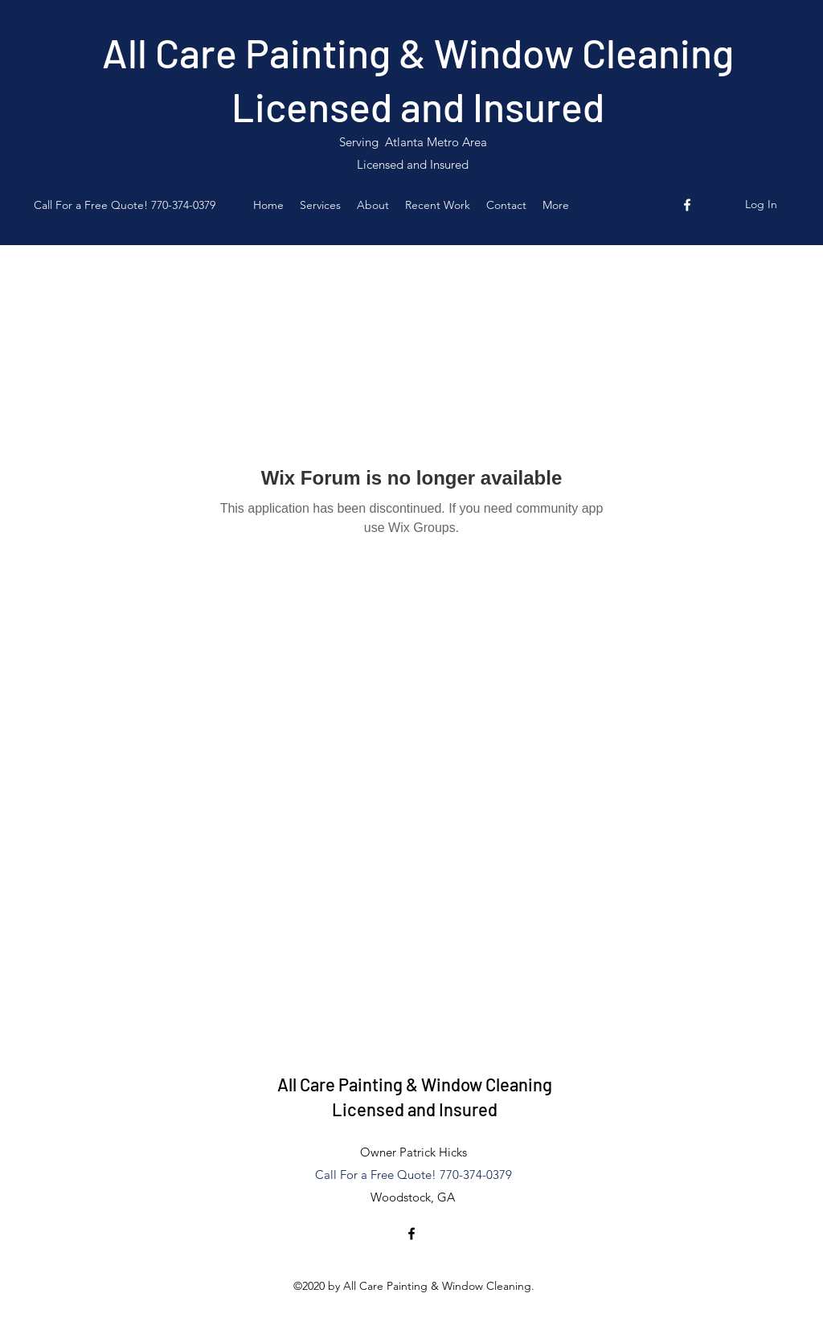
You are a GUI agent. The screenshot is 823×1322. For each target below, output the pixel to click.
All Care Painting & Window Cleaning (418, 52)
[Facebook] (687, 205)
